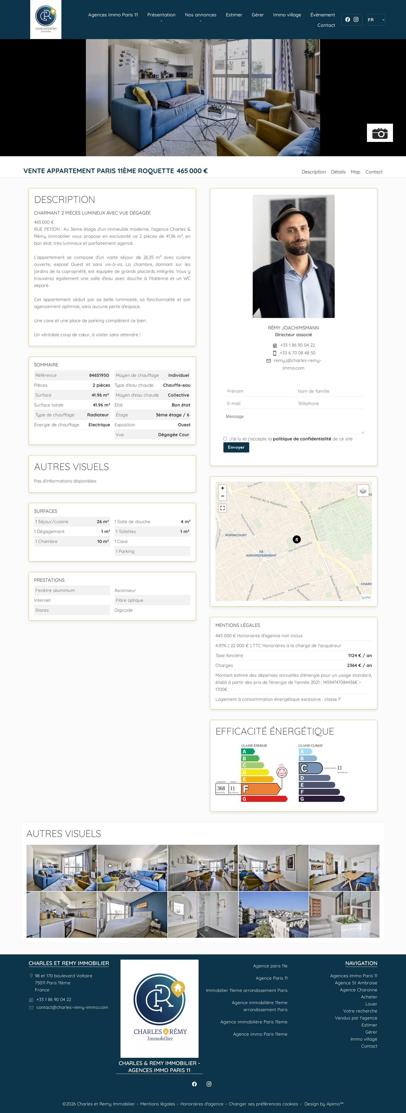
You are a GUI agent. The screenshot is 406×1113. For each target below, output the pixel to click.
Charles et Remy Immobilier (69, 963)
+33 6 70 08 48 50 (297, 352)
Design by (323, 1103)
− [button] (222, 497)
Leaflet (366, 597)
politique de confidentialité (302, 438)
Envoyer (236, 447)
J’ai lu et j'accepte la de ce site (291, 438)
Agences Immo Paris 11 (46, 19)
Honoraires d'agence (202, 1103)
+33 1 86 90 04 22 (297, 345)
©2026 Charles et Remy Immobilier (98, 1103)
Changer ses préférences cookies (263, 1103)
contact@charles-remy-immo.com (72, 1007)
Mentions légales (157, 1103)
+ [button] (222, 489)
